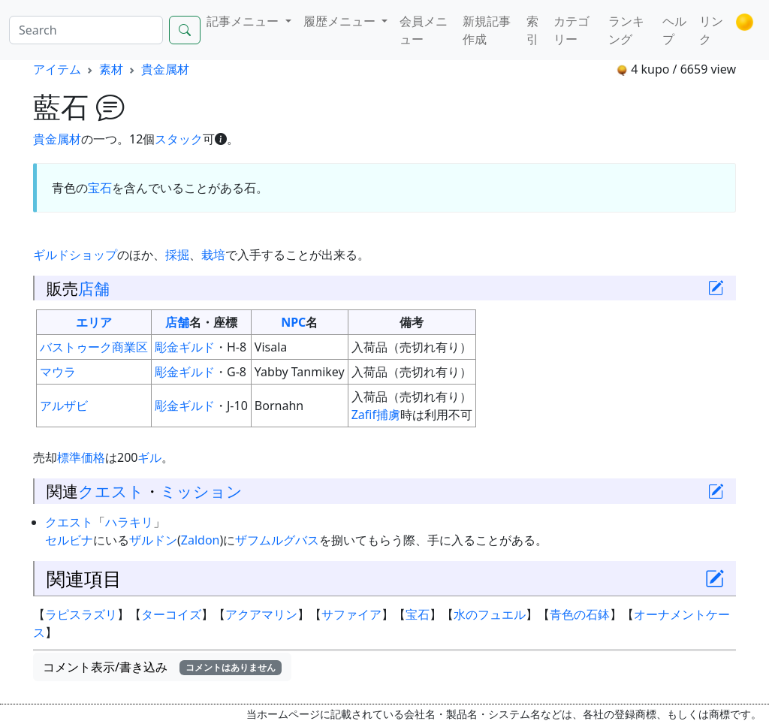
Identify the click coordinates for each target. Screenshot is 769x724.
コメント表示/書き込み (162, 667)
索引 (532, 30)
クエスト (111, 491)
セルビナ (69, 540)
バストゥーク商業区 (94, 347)
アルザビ (64, 405)
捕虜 (388, 414)
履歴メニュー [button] (340, 21)
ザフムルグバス (277, 540)
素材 (111, 69)
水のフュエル (490, 614)
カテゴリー (571, 30)
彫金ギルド (185, 347)
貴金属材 (165, 69)
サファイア (351, 614)
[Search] (86, 30)
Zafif (363, 414)
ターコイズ (171, 614)
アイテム (57, 69)
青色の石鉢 (580, 614)
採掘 (177, 254)
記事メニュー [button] (244, 21)
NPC (293, 322)
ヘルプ (674, 30)
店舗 (94, 288)
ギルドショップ (75, 254)
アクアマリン (261, 614)
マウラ (58, 372)
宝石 (100, 187)
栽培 (213, 254)
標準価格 (81, 457)
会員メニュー (424, 30)
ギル (149, 457)
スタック (179, 139)
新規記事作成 (487, 30)
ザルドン (153, 540)
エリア (94, 322)
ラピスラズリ (81, 614)
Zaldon (200, 540)
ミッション (201, 491)
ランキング (626, 30)
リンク (711, 30)
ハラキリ (129, 522)
